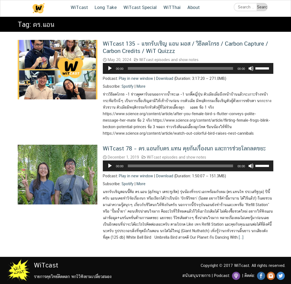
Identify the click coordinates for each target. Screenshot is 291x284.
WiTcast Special (140, 7)
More (141, 86)
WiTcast (79, 7)
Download (164, 78)
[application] (188, 68)
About (193, 7)
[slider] (180, 68)
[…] (240, 237)
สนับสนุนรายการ (196, 275)
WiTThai (172, 7)
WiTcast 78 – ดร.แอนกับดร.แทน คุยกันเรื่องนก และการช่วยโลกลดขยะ (184, 148)
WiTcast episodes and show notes (169, 60)
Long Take (106, 7)
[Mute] (251, 68)
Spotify (128, 86)
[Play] (110, 68)
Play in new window (136, 78)
